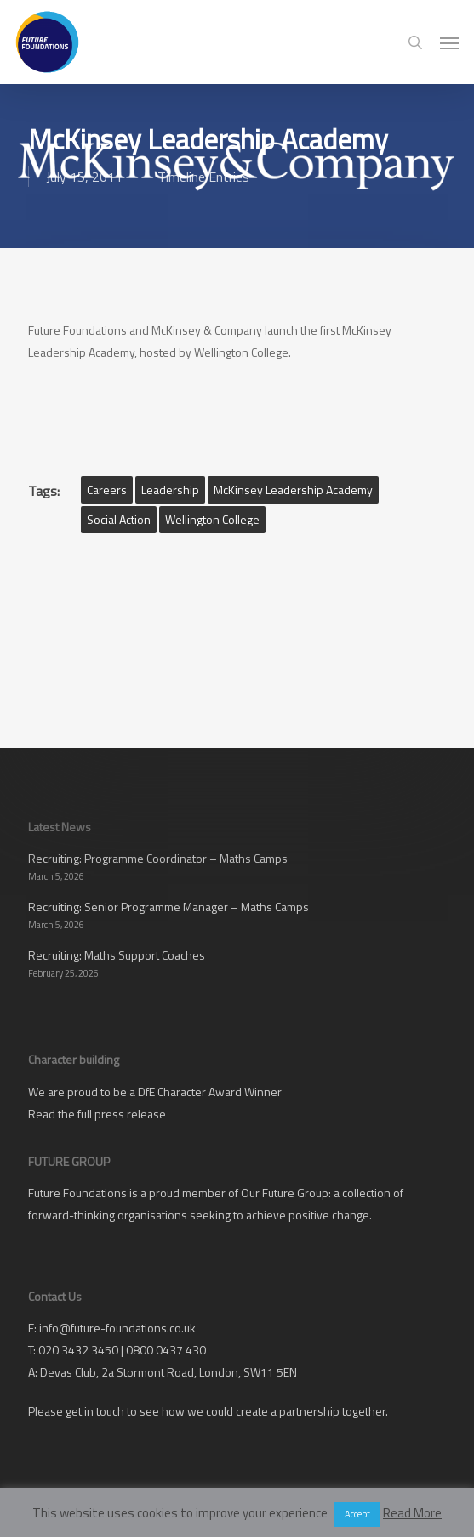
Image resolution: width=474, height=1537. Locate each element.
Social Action (119, 519)
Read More (412, 1513)
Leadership (170, 489)
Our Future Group (284, 1193)
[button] (449, 42)
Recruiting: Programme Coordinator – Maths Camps (158, 858)
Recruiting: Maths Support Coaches (116, 955)
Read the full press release (97, 1114)
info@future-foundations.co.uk (117, 1328)
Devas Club (68, 1372)
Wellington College (212, 519)
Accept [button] (357, 1514)
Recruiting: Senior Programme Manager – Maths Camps (168, 906)
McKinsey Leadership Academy (293, 489)
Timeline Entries (203, 176)
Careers (107, 489)
